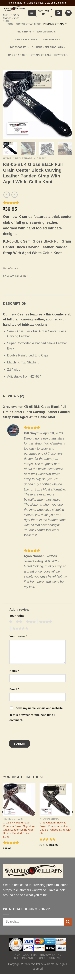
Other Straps (50, 39)
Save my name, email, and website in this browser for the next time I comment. (36, 714)
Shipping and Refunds (30, 958)
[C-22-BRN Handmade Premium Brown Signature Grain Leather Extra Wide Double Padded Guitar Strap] (19, 799)
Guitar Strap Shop (28, 24)
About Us (30, 955)
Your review (18, 636)
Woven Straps (47, 31)
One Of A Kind (18, 55)
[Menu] (31, 13)
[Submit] (68, 921)
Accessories (19, 47)
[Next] (71, 151)
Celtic (41, 158)
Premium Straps (55, 24)
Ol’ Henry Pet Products (48, 47)
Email (14, 689)
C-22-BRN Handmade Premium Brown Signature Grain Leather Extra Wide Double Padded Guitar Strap (19, 829)
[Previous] (3, 820)
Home (10, 24)
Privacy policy (50, 955)
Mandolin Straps (26, 39)
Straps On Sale (41, 55)
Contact (55, 958)
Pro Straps (25, 31)
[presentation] (36, 731)
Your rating (17, 615)
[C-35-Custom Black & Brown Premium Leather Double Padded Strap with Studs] (55, 799)
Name (14, 670)
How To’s (61, 55)
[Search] (58, 13)
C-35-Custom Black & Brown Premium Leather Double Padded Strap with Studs (55, 828)
